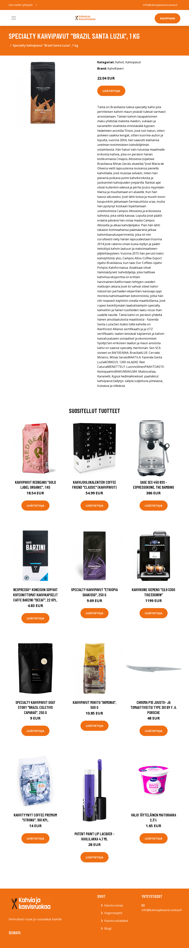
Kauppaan (167, 18)
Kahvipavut (133, 62)
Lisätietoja (111, 91)
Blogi (107, 928)
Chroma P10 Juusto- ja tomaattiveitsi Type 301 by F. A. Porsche (153, 707)
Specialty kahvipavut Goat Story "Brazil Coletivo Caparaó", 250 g (35, 707)
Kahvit (119, 62)
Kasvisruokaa (113, 905)
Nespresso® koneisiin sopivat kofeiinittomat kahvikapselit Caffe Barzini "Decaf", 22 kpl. (35, 594)
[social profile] (36, 4)
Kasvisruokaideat (116, 921)
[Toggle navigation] (14, 17)
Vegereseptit (113, 913)
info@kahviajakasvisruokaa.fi (160, 5)
